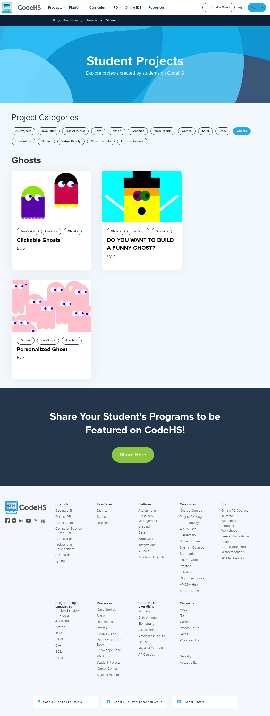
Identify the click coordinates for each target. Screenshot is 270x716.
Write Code (146, 539)
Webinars (103, 656)
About (184, 610)
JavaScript (48, 131)
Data (141, 533)
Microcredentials (233, 552)
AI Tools (143, 551)
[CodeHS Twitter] (36, 521)
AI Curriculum (189, 591)
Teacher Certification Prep (233, 544)
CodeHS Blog (106, 634)
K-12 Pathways (190, 523)
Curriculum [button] (99, 8)
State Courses (190, 541)
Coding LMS (64, 511)
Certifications (64, 539)
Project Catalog (191, 517)
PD (223, 504)
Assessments (147, 630)
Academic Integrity (151, 557)
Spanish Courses (192, 548)
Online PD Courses (234, 511)
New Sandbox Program (67, 613)
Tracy (222, 131)
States (101, 616)
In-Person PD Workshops (230, 518)
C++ (58, 646)
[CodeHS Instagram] (14, 521)
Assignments (147, 511)
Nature (46, 141)
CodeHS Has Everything (147, 605)
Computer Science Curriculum (68, 531)
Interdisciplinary (132, 141)
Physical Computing (152, 648)
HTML (59, 639)
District (102, 511)
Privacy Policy (189, 640)
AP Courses (188, 529)
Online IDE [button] (135, 8)
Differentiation (148, 617)
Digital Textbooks (192, 578)
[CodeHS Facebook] (7, 521)
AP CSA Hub (189, 585)
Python (116, 131)
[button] (56, 7)
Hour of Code (189, 560)
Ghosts (111, 20)
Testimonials (105, 622)
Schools (102, 517)
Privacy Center (190, 628)
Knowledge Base (109, 650)
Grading (144, 526)
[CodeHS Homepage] (23, 7)
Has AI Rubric (75, 131)
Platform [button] (77, 8)
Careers (185, 622)
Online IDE (63, 517)
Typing (60, 561)
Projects (92, 20)
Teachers (103, 523)
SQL (58, 652)
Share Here (133, 455)
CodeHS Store (191, 702)
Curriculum (188, 504)
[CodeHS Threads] (43, 521)
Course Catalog (191, 511)
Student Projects (108, 662)
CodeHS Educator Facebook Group (134, 702)
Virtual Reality (71, 141)
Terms (184, 634)
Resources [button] (158, 8)
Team (183, 616)
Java (98, 131)
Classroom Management (147, 518)
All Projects (23, 131)
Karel (205, 131)
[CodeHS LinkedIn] (21, 521)
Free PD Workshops (235, 536)
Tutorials (186, 572)
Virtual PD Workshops (229, 528)
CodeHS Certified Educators (60, 702)
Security (185, 656)
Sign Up (257, 7)
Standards (187, 554)
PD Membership (232, 558)
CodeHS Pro (64, 523)
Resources (70, 20)
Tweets (102, 628)
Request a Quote (218, 7)
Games (187, 131)
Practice (185, 566)
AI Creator (62, 555)
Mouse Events (101, 141)
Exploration (23, 141)
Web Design (163, 131)
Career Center (107, 669)
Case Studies (106, 610)
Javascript (62, 621)
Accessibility (188, 662)
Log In (241, 8)
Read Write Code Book (109, 642)
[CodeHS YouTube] (28, 521)
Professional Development (64, 546)
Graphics (138, 131)
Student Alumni (108, 675)
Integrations (146, 545)
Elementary (188, 535)
